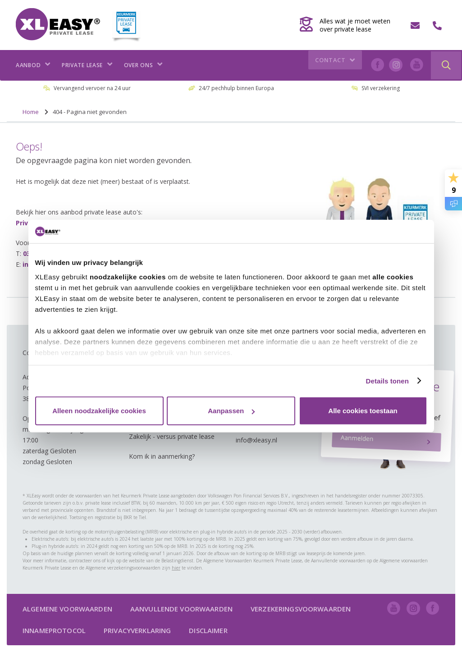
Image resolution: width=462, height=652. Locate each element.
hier (176, 568)
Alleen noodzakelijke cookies (99, 411)
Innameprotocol (54, 630)
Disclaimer (208, 630)
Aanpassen (231, 411)
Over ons (143, 65)
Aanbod (33, 65)
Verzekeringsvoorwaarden (301, 608)
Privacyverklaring (137, 630)
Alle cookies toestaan (362, 411)
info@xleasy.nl (256, 440)
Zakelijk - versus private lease (172, 436)
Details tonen (387, 380)
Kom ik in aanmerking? (162, 456)
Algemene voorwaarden (67, 608)
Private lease (87, 65)
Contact (336, 65)
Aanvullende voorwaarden (181, 608)
